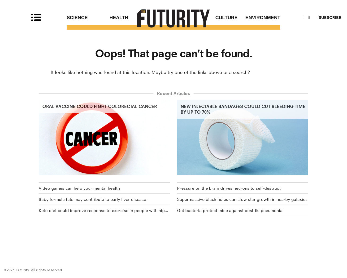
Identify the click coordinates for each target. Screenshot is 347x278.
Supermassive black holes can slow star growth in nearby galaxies (242, 199)
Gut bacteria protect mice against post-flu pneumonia (229, 210)
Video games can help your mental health (79, 188)
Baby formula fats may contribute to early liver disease (92, 199)
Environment (262, 17)
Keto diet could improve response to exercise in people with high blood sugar (104, 210)
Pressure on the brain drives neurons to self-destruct (229, 188)
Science (77, 17)
